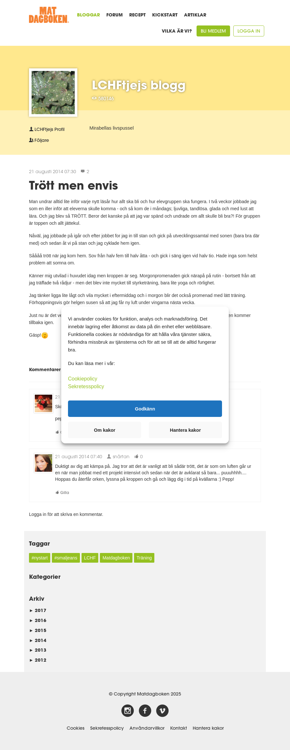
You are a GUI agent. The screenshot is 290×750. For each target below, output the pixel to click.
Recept (137, 15)
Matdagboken (116, 557)
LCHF (90, 557)
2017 (37, 610)
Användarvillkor (147, 728)
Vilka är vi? (177, 31)
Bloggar (88, 15)
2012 (37, 660)
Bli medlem (213, 31)
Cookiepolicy (82, 378)
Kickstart (165, 15)
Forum (114, 15)
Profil (46, 129)
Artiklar (195, 15)
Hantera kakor (208, 728)
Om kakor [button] (104, 430)
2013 (37, 650)
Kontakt (178, 728)
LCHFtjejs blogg (139, 85)
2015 (37, 630)
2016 (37, 620)
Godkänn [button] (145, 408)
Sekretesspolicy (107, 728)
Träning (144, 557)
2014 (37, 640)
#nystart (40, 557)
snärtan (118, 456)
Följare (39, 140)
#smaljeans (65, 557)
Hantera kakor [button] (185, 430)
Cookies (75, 728)
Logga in (248, 31)
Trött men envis (73, 185)
